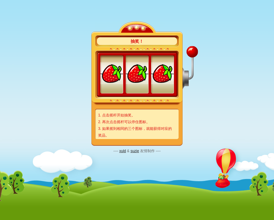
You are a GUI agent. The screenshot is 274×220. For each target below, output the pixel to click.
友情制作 (147, 151)
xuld (122, 151)
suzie (135, 151)
